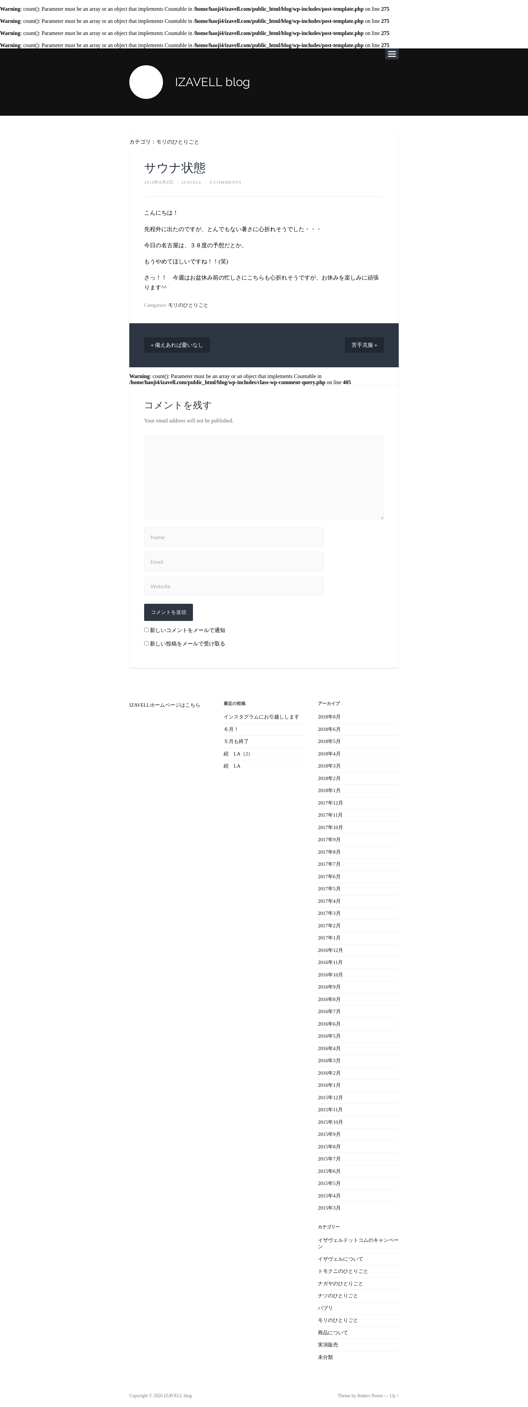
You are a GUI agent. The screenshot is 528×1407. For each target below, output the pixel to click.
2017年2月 (329, 924)
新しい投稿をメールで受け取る (187, 643)
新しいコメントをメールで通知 (187, 630)
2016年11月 (330, 960)
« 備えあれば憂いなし (177, 345)
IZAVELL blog (212, 82)
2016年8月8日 (159, 182)
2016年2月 (329, 1070)
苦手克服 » (364, 345)
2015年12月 (330, 1094)
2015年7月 (329, 1155)
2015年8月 (329, 1143)
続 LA (232, 765)
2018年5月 (329, 741)
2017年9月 (329, 838)
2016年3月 (329, 1058)
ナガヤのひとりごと (340, 1279)
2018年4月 (329, 753)
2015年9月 (329, 1131)
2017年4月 (329, 899)
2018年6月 (329, 729)
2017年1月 (329, 936)
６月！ (231, 729)
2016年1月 (329, 1082)
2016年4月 (329, 1045)
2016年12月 (330, 948)
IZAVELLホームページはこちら (164, 705)
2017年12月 (330, 802)
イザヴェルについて (340, 1255)
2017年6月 (329, 875)
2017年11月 (330, 814)
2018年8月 (329, 716)
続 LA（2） (238, 753)
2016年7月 (329, 1009)
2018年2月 (329, 777)
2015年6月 (329, 1168)
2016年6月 (329, 1021)
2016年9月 (329, 985)
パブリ (325, 1303)
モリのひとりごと (177, 142)
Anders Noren (370, 1391)
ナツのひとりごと (338, 1291)
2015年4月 (329, 1192)
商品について (333, 1328)
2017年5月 (329, 887)
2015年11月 (330, 1107)
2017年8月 (329, 851)
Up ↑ (394, 1391)
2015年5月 (329, 1180)
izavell (192, 182)
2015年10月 (330, 1119)
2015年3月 (329, 1204)
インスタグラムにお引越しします (261, 716)
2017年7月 (329, 863)
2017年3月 (329, 912)
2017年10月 (330, 826)
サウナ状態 (175, 167)
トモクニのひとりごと (343, 1267)
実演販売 (328, 1340)
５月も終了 (236, 741)
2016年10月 (330, 972)
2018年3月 (329, 765)
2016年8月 (329, 997)
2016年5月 (329, 1033)
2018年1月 (329, 790)
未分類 (325, 1352)
